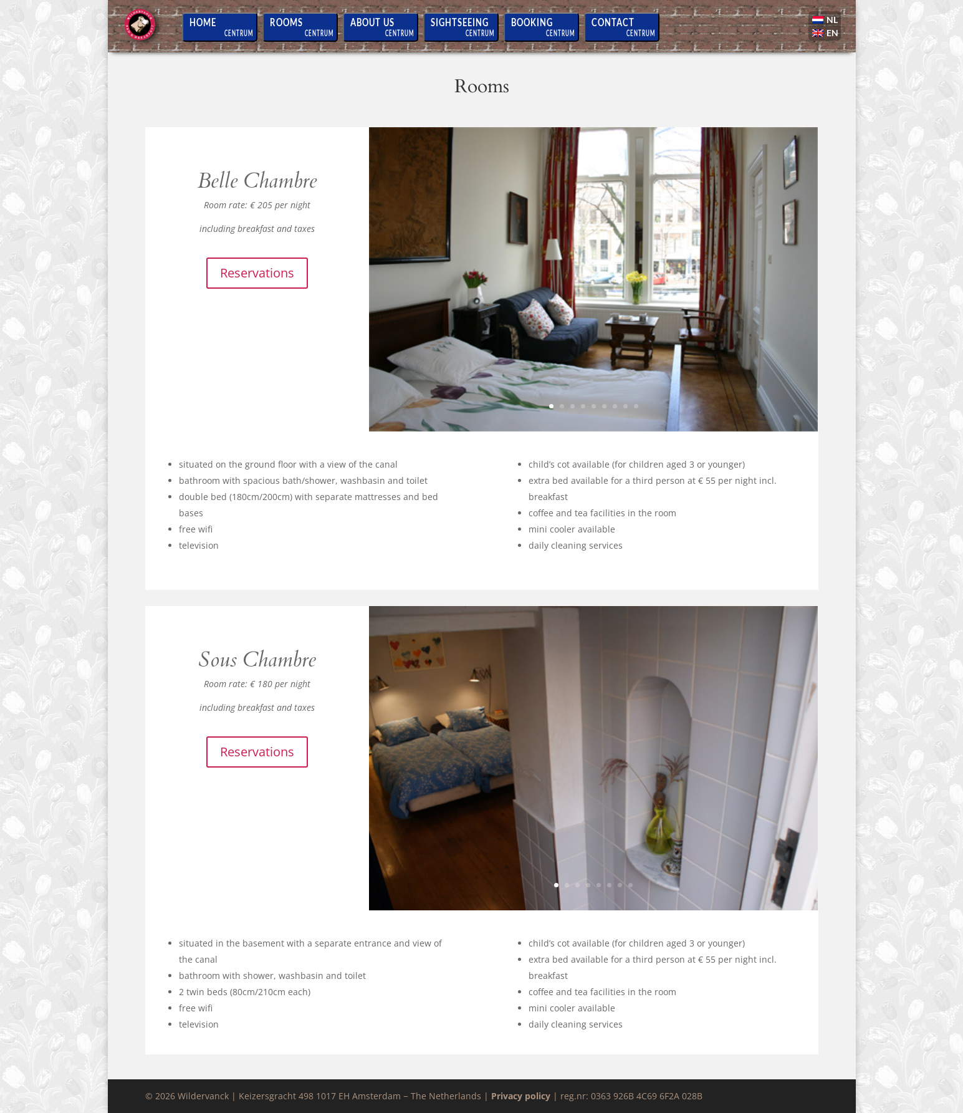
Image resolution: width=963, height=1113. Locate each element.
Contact (613, 22)
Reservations (257, 272)
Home (202, 22)
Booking (532, 22)
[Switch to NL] (826, 21)
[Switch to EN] (826, 33)
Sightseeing (460, 22)
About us (372, 22)
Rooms (286, 22)
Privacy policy (520, 1096)
